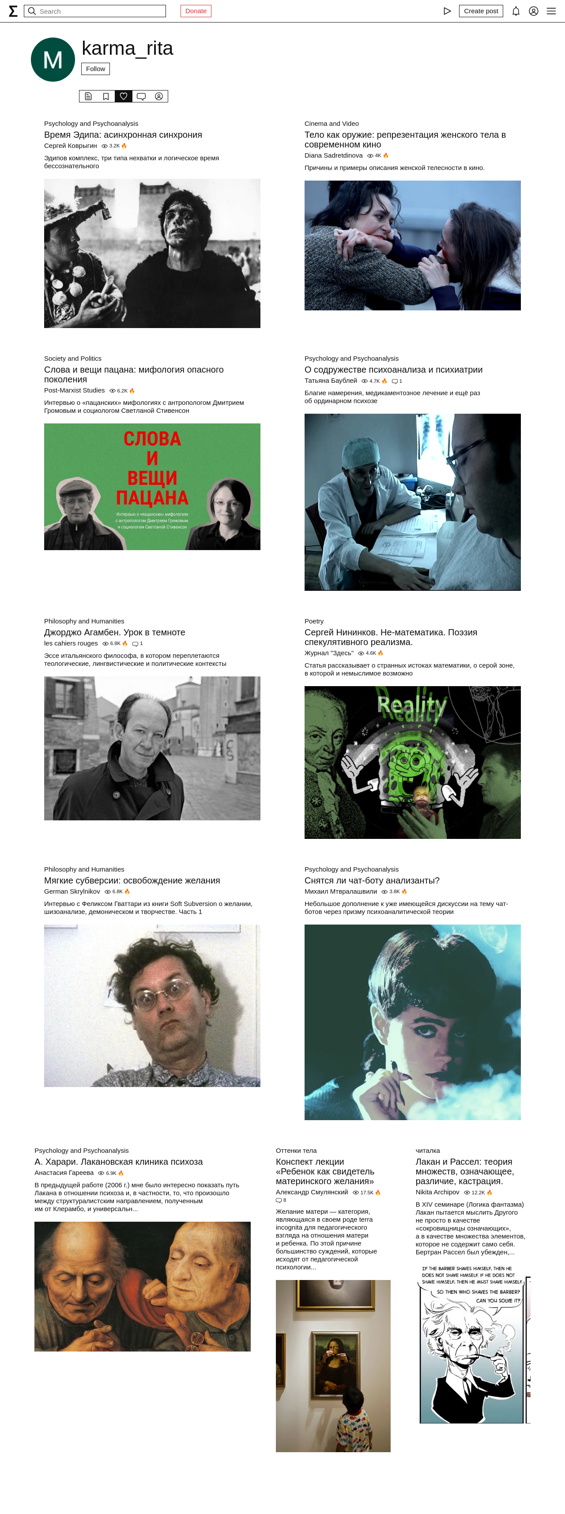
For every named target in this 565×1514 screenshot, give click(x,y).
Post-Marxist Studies (74, 390)
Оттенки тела (296, 1150)
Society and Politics (73, 358)
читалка (428, 1150)
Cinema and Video (332, 123)
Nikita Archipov (438, 1192)
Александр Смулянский (312, 1192)
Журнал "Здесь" (329, 653)
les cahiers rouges (71, 643)
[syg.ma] (13, 11)
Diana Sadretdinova (334, 155)
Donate (196, 11)
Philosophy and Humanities (84, 621)
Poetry (314, 621)
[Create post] (481, 11)
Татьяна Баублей (331, 380)
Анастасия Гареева (64, 1172)
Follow (95, 68)
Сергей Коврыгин (70, 145)
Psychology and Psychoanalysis (91, 123)
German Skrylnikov (72, 891)
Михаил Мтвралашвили (341, 891)
